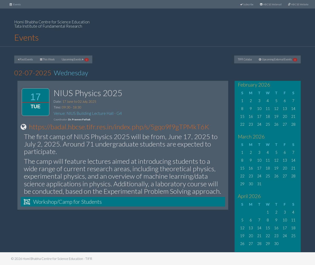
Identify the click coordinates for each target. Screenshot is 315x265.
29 (242, 184)
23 (251, 124)
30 (251, 184)
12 (276, 108)
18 (268, 116)
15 (242, 116)
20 (285, 116)
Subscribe (247, 4)
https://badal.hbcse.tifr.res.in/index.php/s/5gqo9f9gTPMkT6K (119, 127)
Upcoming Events (75, 59)
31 (259, 184)
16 (251, 116)
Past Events (25, 59)
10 (259, 108)
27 (285, 124)
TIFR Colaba (245, 59)
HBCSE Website (298, 4)
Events (17, 4)
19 (276, 116)
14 (293, 108)
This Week (47, 59)
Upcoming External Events (278, 59)
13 (285, 108)
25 (268, 124)
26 (276, 124)
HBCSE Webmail (271, 4)
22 (242, 124)
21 (293, 116)
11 (268, 108)
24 (259, 124)
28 (293, 124)
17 (259, 116)
